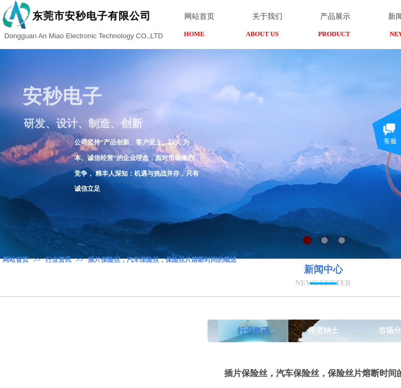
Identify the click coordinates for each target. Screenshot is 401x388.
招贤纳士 (323, 331)
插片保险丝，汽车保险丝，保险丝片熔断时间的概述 (162, 260)
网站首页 (16, 260)
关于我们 (267, 16)
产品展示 (335, 16)
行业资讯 (58, 260)
